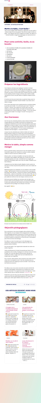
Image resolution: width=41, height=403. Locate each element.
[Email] (32, 284)
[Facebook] (24, 284)
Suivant (31, 4)
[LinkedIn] (28, 284)
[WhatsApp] (30, 284)
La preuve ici (27, 272)
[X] (26, 284)
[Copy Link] (34, 284)
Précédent (10, 4)
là (31, 277)
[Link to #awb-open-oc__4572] (22, 1)
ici (29, 277)
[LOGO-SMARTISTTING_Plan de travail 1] (6, 0)
